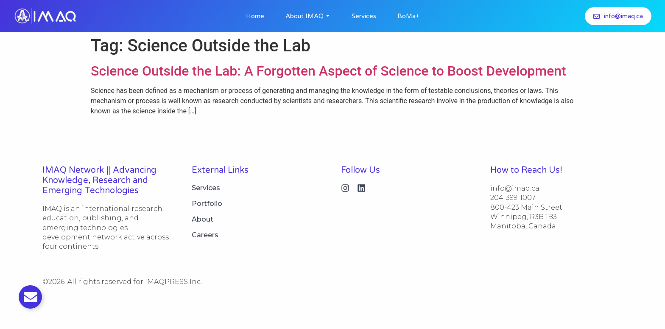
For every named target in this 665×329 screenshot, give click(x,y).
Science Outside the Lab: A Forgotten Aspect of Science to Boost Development (328, 71)
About (202, 219)
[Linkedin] (361, 188)
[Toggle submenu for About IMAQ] (327, 16)
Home (255, 16)
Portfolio (207, 204)
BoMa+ (408, 16)
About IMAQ (304, 16)
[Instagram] (345, 188)
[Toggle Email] (30, 297)
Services (364, 16)
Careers (205, 235)
